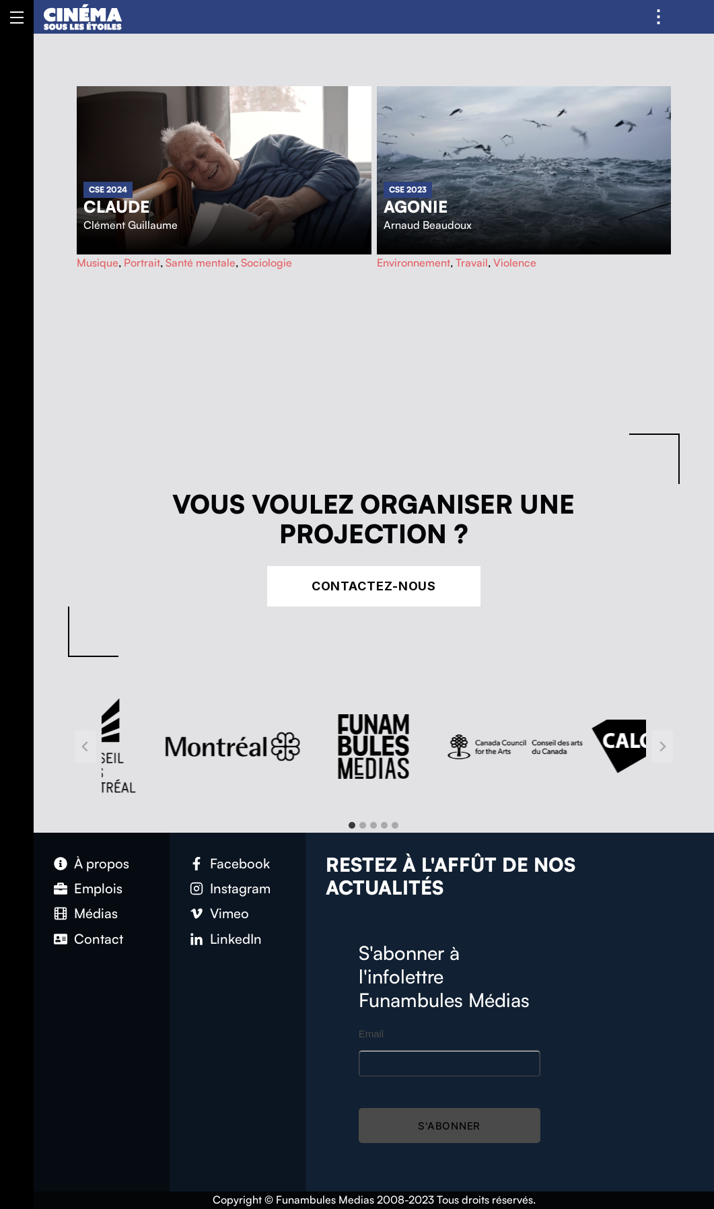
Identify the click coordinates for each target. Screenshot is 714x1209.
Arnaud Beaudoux (428, 225)
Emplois (98, 888)
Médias (96, 913)
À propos (101, 863)
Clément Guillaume (130, 225)
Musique (97, 262)
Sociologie (266, 262)
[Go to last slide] (85, 746)
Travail (472, 262)
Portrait (142, 262)
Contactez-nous (374, 586)
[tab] (352, 825)
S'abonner (449, 1125)
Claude (116, 207)
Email (371, 1033)
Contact (98, 938)
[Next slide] (662, 746)
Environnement (413, 262)
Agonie (416, 207)
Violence (514, 262)
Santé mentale (201, 262)
